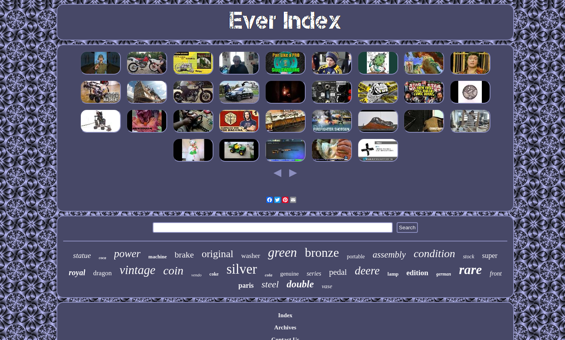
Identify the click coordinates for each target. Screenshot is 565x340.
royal (77, 272)
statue (82, 255)
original (217, 254)
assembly (389, 255)
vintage (137, 270)
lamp (393, 274)
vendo (196, 274)
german (443, 274)
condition (434, 253)
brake (184, 255)
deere (367, 270)
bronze (322, 252)
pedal (338, 272)
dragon (102, 273)
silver (241, 269)
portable (356, 257)
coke (214, 274)
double (299, 284)
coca (102, 258)
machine (157, 257)
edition (417, 273)
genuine (289, 274)
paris (245, 285)
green (282, 252)
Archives (285, 327)
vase (327, 286)
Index (285, 315)
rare (470, 269)
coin (173, 270)
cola (268, 274)
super (490, 256)
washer (250, 256)
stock (468, 257)
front (496, 273)
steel (270, 284)
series (313, 273)
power (127, 254)
